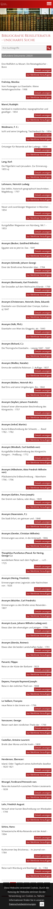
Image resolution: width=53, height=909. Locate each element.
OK (41, 904)
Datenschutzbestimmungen (22, 904)
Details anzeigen (43, 70)
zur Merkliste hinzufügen (39, 74)
